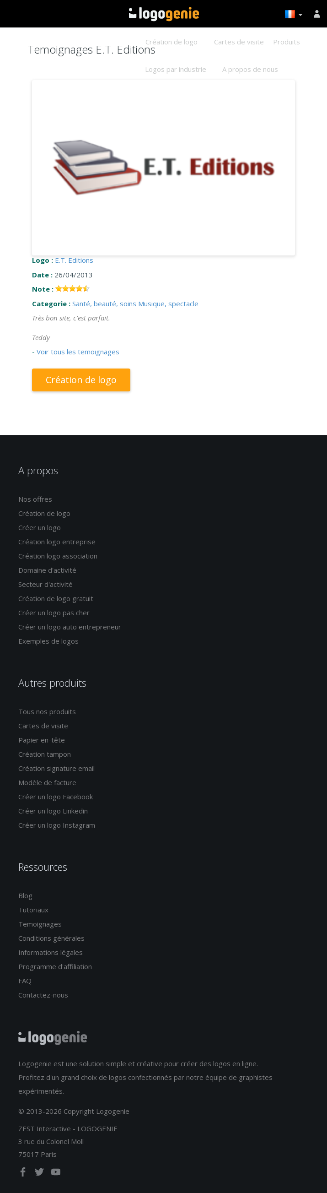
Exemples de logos (48, 640)
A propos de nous (250, 69)
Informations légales (50, 952)
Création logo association (57, 555)
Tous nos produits (47, 711)
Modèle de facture (47, 782)
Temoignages (40, 923)
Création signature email (56, 768)
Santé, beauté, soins (104, 303)
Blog (25, 895)
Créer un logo (39, 527)
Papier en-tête (41, 739)
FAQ (25, 980)
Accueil (164, 14)
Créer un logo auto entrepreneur (69, 626)
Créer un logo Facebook (55, 796)
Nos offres (35, 499)
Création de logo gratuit (55, 598)
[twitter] (40, 1173)
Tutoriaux (33, 909)
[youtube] (55, 1173)
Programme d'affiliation (55, 966)
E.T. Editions (74, 260)
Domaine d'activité (47, 570)
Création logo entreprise (57, 541)
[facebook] (23, 1173)
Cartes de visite (239, 41)
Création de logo (171, 41)
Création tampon (44, 754)
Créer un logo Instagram (56, 825)
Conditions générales (51, 938)
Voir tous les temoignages (78, 351)
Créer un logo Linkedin (53, 810)
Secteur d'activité (45, 584)
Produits (286, 41)
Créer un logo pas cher (54, 612)
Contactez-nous (43, 994)
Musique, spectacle (168, 303)
